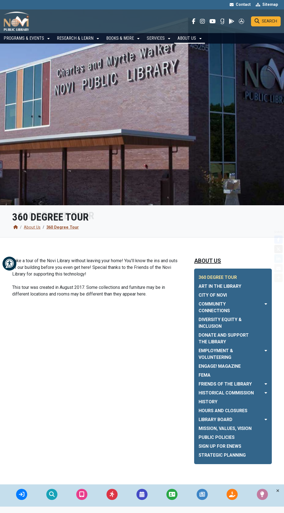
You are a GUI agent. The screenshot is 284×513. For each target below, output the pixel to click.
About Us (187, 43)
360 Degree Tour (62, 227)
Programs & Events (24, 43)
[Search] (266, 24)
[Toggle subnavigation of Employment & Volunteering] (266, 350)
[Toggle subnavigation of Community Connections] (266, 304)
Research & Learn (76, 43)
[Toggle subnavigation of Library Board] (266, 419)
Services (156, 43)
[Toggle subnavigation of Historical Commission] (266, 393)
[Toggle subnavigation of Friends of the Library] (266, 384)
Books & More (120, 43)
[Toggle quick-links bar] (278, 490)
